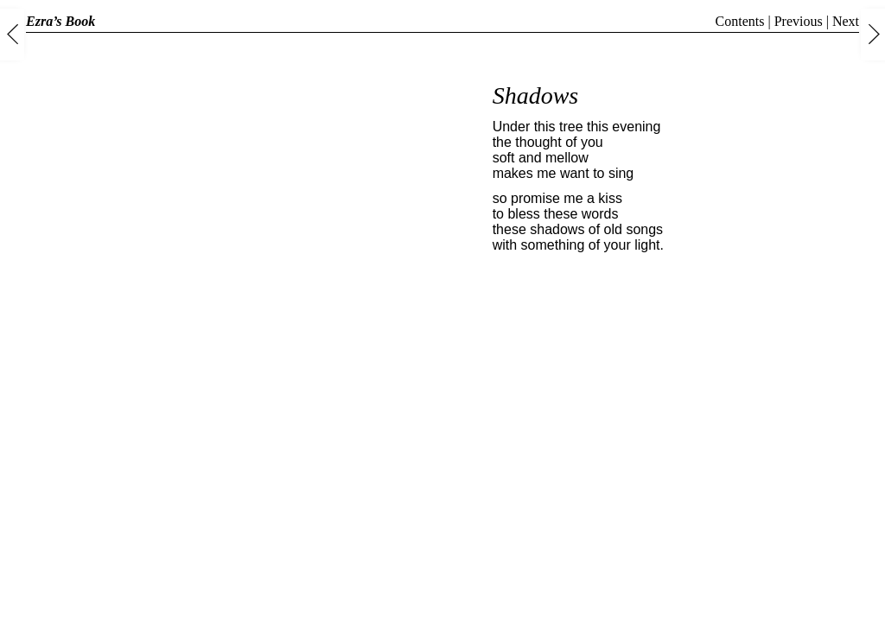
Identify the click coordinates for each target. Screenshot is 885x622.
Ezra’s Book (60, 21)
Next (845, 21)
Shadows (536, 95)
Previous (798, 21)
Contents (740, 21)
